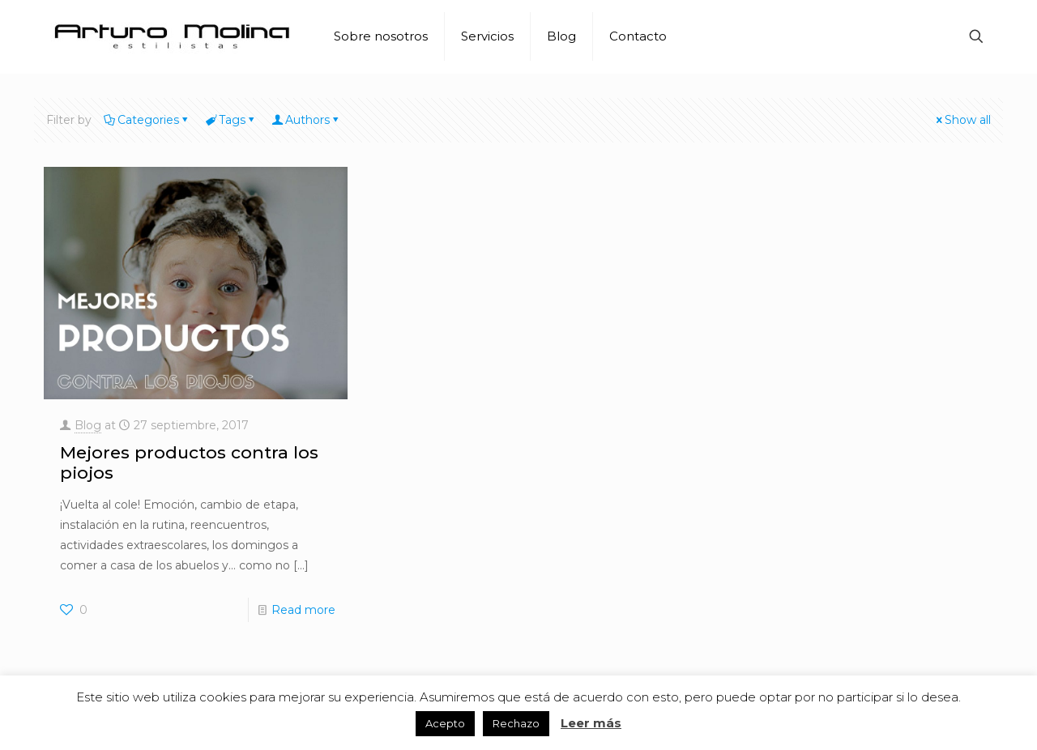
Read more (303, 610)
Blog (88, 425)
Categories (147, 120)
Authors (306, 120)
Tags (231, 120)
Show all (962, 120)
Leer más (591, 723)
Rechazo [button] (516, 723)
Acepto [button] (445, 723)
